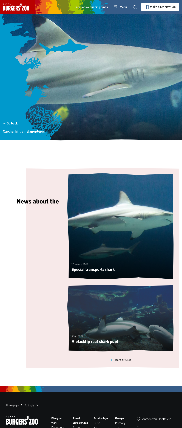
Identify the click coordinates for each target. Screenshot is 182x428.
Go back (10, 123)
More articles (120, 360)
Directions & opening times (91, 7)
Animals (27, 405)
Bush (97, 423)
